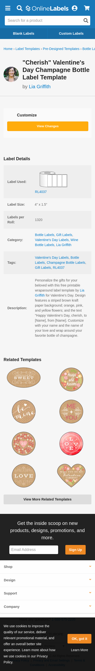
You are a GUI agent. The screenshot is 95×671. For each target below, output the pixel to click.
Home (8, 49)
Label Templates (28, 49)
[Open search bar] (19, 8)
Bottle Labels (44, 235)
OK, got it (79, 639)
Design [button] (9, 580)
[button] (7, 8)
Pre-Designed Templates (61, 49)
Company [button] (12, 607)
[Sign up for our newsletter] (33, 549)
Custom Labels (71, 33)
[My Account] (74, 8)
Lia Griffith (40, 86)
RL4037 (59, 268)
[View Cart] (86, 8)
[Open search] (86, 20)
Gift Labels (64, 235)
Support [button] (10, 593)
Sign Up (75, 550)
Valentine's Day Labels (52, 240)
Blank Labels (23, 33)
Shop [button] (8, 567)
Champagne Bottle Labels (66, 262)
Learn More (79, 650)
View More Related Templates (47, 499)
